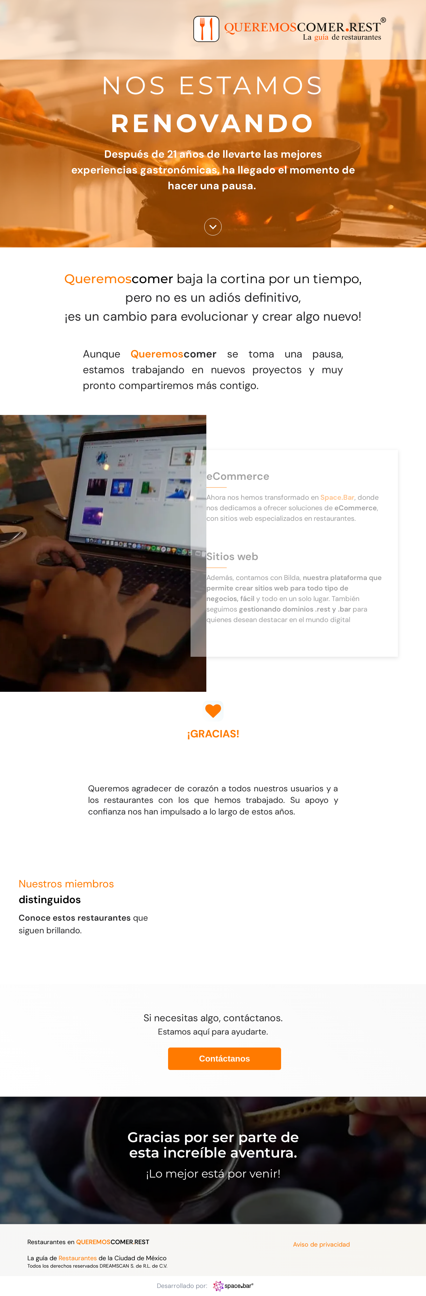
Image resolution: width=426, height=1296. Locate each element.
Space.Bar (337, 497)
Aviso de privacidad (321, 1244)
